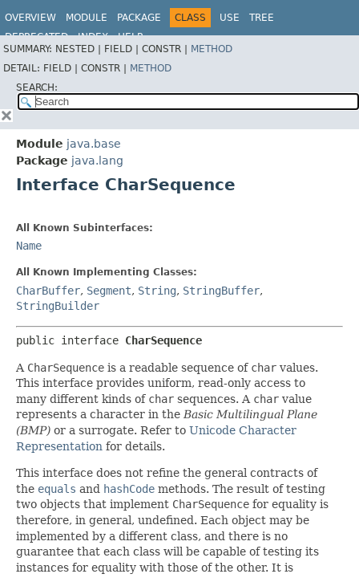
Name (29, 245)
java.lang (97, 160)
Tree (261, 17)
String (157, 290)
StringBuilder (57, 305)
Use (230, 17)
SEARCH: (37, 87)
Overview (30, 17)
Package (139, 17)
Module (86, 17)
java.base (94, 143)
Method (211, 49)
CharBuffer (48, 290)
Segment (109, 290)
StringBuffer (221, 290)
